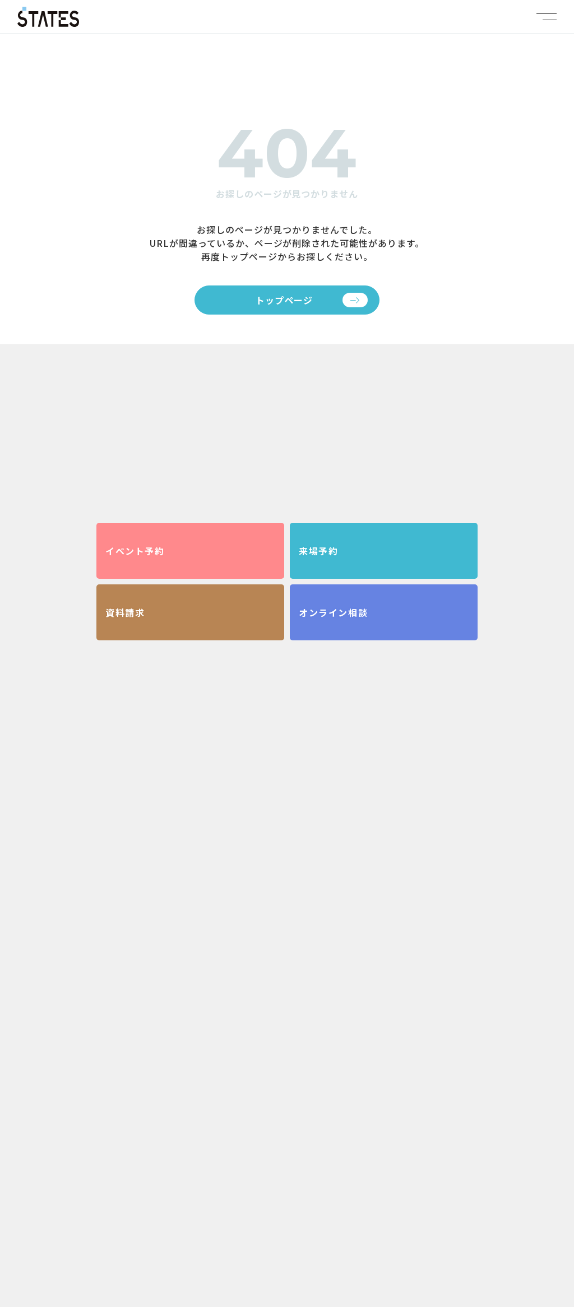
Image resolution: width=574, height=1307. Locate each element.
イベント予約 (135, 551)
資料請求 (125, 612)
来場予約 (318, 551)
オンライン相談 (333, 612)
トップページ (284, 300)
